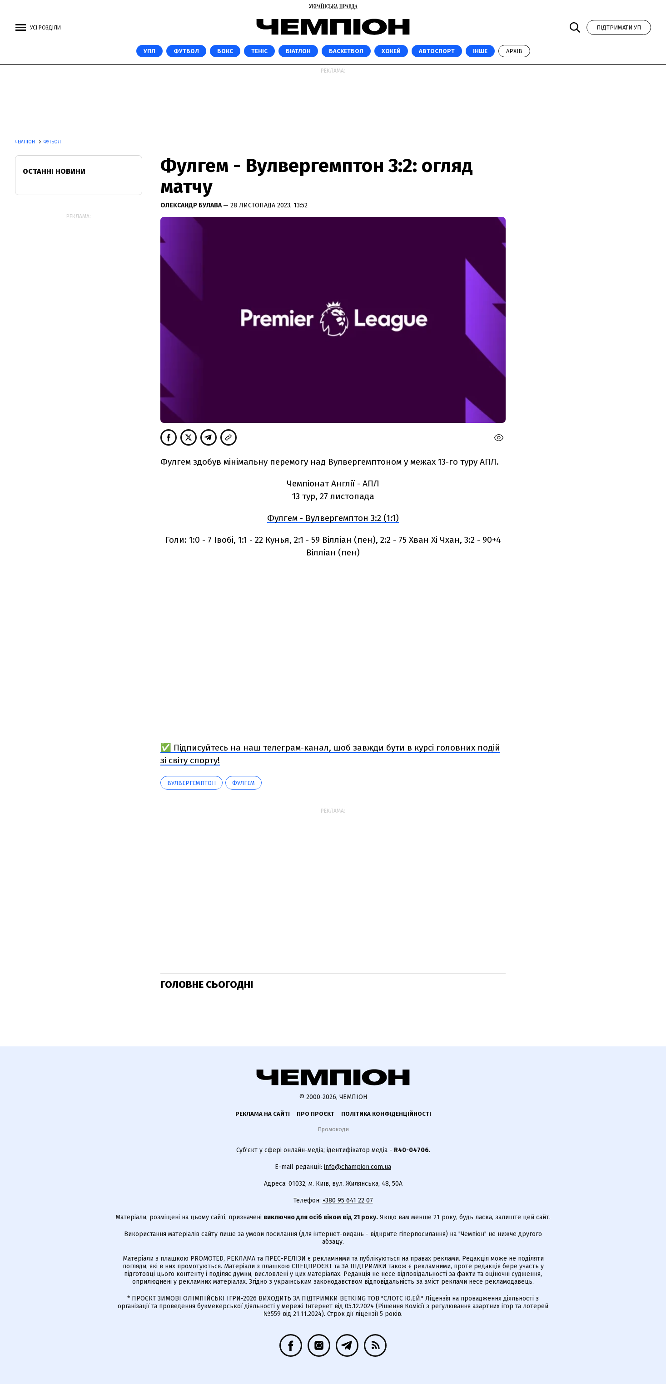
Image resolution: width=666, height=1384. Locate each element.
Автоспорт (437, 51)
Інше (480, 51)
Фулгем (243, 783)
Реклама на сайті (262, 1113)
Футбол (186, 51)
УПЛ (149, 51)
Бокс (225, 51)
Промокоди (333, 1129)
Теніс (259, 51)
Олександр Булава (191, 205)
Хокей (391, 51)
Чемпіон (25, 142)
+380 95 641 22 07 (348, 1200)
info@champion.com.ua (357, 1167)
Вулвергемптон (191, 783)
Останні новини (54, 171)
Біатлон (298, 51)
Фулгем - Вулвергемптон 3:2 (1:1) (333, 518)
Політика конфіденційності (386, 1113)
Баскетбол (346, 51)
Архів (514, 51)
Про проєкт (315, 1113)
